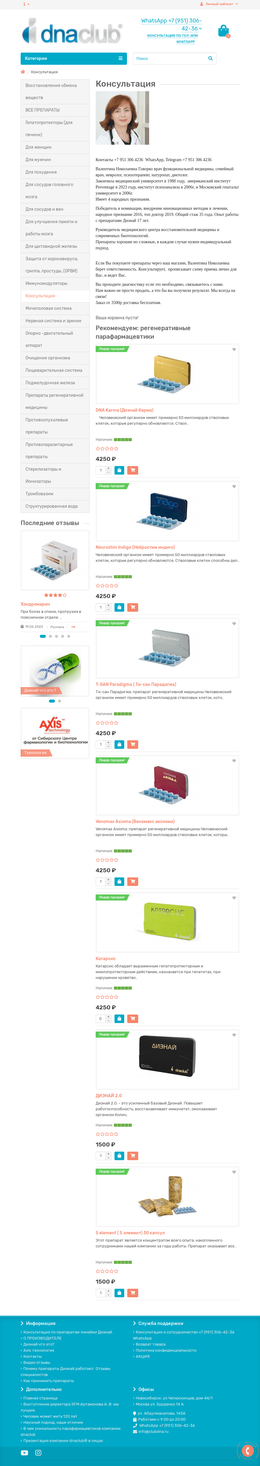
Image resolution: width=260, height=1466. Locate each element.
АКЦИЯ (141, 1356)
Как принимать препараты (47, 1380)
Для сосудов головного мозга (49, 190)
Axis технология (37, 1350)
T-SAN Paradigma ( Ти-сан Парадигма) (136, 684)
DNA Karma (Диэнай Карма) (124, 410)
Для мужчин (38, 159)
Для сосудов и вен (44, 209)
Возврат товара (149, 1344)
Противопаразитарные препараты (49, 450)
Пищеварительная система (54, 370)
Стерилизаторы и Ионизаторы (43, 475)
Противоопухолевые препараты (47, 426)
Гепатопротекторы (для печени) (49, 128)
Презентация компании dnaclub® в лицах (62, 1440)
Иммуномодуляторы (46, 283)
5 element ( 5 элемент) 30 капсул (130, 1233)
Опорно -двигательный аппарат (49, 339)
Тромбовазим (39, 493)
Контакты (31, 1356)
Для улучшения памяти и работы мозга (51, 228)
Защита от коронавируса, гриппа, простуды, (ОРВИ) (52, 265)
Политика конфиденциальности (165, 1350)
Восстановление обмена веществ (51, 91)
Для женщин (39, 147)
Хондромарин (35, 604)
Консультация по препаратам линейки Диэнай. (67, 1332)
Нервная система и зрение (53, 320)
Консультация (40, 296)
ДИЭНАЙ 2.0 (109, 1095)
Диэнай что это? (37, 1344)
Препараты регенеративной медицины (55, 401)
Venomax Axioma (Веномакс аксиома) (135, 821)
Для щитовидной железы (51, 246)
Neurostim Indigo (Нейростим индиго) (135, 547)
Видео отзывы (35, 1362)
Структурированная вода (52, 506)
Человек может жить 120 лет (49, 1416)
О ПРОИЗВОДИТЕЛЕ (41, 1338)
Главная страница (39, 1398)
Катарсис (106, 958)
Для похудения (41, 172)
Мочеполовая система (49, 308)
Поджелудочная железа (50, 383)
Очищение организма (48, 358)
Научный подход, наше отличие (52, 1422)
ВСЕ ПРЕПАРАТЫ (43, 110)
